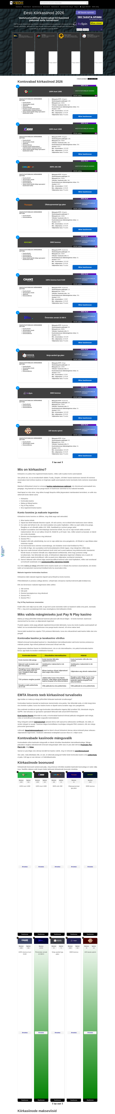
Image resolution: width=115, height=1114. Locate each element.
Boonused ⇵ (46, 6)
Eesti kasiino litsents (25, 715)
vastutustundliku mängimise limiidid (55, 562)
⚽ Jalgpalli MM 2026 (85, 6)
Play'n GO (21, 747)
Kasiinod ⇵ (19, 6)
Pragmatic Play (86, 745)
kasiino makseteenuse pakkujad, (59, 486)
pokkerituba (92, 755)
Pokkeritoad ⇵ (27, 6)
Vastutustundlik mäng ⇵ (66, 6)
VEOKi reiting (95, 6)
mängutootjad (39, 722)
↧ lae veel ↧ (57, 462)
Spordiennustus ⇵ (37, 6)
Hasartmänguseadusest (34, 730)
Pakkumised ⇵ (55, 6)
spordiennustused (82, 751)
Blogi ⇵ (77, 6)
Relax (31, 747)
